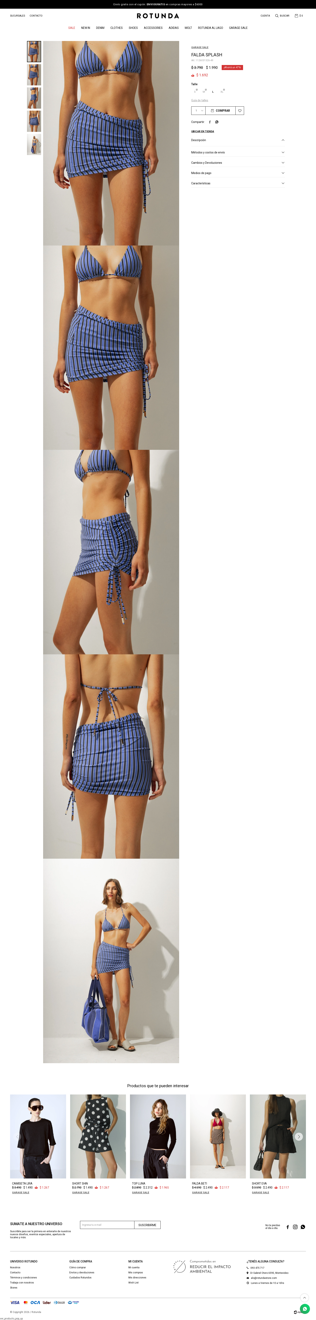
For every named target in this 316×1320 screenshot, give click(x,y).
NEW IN (85, 27)
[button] (282, 16)
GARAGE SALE (238, 27)
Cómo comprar (77, 1267)
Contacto (36, 15)
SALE (71, 27)
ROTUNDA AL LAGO (210, 27)
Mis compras (135, 1272)
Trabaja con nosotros (22, 1282)
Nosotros (15, 1267)
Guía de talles (199, 100)
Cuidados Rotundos (80, 1277)
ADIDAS (174, 27)
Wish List (133, 1282)
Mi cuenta (133, 1267)
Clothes (116, 27)
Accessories (153, 27)
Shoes (133, 27)
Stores (13, 1287)
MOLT (188, 27)
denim (100, 27)
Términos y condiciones (23, 1277)
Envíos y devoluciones (81, 1272)
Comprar (223, 110)
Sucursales (17, 15)
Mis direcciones (137, 1277)
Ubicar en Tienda (202, 131)
